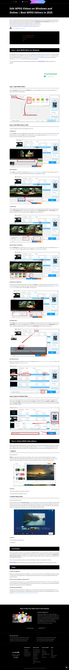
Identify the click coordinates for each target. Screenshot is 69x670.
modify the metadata (24, 363)
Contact (52, 652)
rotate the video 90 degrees (37, 172)
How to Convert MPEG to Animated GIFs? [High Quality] (45, 639)
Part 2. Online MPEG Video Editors (27, 37)
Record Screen (35, 657)
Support (43, 649)
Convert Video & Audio (36, 649)
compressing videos (17, 58)
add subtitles (51, 361)
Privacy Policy (25, 668)
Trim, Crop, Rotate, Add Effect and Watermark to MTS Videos (19, 637)
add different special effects (32, 247)
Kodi (33, 663)
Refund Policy (53, 657)
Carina (13, 28)
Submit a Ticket (44, 657)
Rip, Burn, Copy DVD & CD (36, 651)
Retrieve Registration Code (45, 654)
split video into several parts (52, 135)
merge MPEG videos (48, 55)
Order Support (44, 651)
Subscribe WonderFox (54, 655)
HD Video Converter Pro (27, 652)
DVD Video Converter (27, 655)
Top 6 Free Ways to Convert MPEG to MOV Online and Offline (46, 637)
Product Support (44, 652)
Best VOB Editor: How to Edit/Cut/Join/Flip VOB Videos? (18, 640)
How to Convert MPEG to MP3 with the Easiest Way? (45, 640)
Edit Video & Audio (35, 658)
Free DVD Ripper (26, 651)
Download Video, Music (36, 652)
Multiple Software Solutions (37, 661)
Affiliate (52, 654)
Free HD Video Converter (27, 654)
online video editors (41, 446)
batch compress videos (44, 361)
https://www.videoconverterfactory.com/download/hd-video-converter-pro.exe (24, 26)
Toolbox (34, 660)
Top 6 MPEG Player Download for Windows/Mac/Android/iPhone (26, 592)
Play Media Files (35, 654)
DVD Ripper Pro (26, 649)
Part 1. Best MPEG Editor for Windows (28, 35)
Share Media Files (35, 655)
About (52, 649)
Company (52, 651)
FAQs (23, 40)
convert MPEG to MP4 (33, 57)
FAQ (42, 655)
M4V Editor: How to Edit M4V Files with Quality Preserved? (19, 639)
